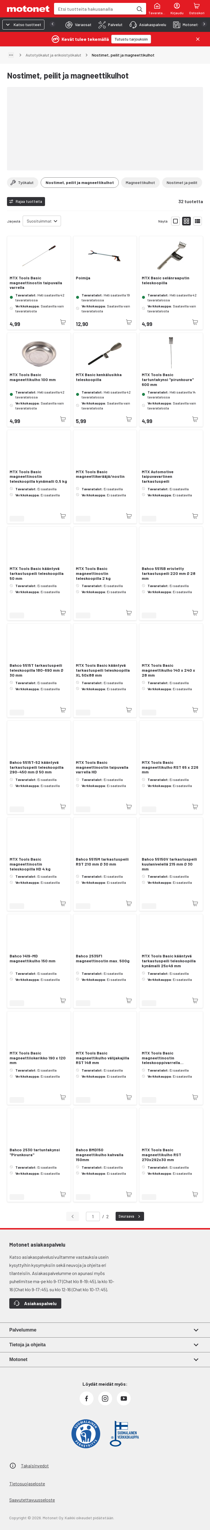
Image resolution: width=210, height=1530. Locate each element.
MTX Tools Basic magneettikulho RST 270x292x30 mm (161, 1155)
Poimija (83, 278)
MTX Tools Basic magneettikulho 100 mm (33, 377)
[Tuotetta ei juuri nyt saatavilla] (63, 322)
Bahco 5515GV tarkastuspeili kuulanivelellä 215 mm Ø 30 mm (169, 864)
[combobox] (94, 9)
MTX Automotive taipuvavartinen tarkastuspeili (157, 476)
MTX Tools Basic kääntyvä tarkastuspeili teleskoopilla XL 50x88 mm (103, 670)
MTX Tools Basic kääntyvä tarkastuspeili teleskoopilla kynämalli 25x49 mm (169, 961)
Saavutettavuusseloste (32, 1499)
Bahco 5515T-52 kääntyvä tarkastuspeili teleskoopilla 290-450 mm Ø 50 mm (37, 767)
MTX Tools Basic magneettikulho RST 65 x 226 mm (170, 767)
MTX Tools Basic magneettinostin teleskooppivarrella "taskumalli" (161, 1058)
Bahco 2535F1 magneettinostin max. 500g (103, 958)
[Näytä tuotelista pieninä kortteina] (186, 221)
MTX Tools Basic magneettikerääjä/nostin (100, 474)
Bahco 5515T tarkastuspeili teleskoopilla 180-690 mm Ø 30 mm (36, 670)
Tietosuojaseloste (27, 1483)
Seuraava (130, 1216)
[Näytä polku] (11, 55)
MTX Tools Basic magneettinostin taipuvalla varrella (36, 283)
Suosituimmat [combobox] (39, 220)
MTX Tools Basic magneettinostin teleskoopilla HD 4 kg (30, 864)
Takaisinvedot (35, 1465)
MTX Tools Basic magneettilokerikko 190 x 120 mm (38, 1058)
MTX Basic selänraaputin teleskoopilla (165, 280)
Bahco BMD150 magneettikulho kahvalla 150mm (99, 1155)
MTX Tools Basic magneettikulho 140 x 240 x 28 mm (168, 670)
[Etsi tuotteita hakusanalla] (139, 8)
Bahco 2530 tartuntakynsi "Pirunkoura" (35, 1152)
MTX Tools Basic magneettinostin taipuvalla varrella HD (102, 767)
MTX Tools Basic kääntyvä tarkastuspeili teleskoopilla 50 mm (37, 573)
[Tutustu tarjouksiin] (131, 39)
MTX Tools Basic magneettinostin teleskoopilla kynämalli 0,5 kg (38, 476)
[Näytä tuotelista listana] (197, 221)
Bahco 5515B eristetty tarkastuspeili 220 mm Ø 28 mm (168, 573)
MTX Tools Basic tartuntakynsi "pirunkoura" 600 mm (168, 379)
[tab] (76, 25)
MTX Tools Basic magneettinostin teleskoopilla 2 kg (93, 573)
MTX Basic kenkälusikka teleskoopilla (99, 377)
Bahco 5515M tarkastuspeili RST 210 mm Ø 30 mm (102, 861)
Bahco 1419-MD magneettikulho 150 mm (32, 958)
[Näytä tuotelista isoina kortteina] (175, 221)
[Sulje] (197, 39)
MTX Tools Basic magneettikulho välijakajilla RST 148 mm (102, 1058)
